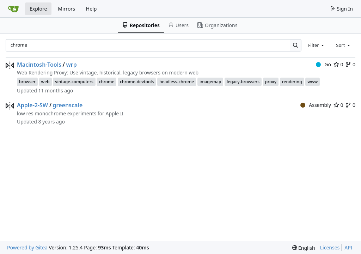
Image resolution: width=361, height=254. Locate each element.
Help (91, 8)
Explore (38, 8)
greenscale (68, 105)
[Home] (13, 8)
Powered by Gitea (27, 247)
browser (27, 82)
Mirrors (66, 8)
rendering (292, 82)
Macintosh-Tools (39, 64)
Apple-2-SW (32, 105)
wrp (71, 64)
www (312, 82)
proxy (270, 82)
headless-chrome (176, 82)
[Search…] (295, 45)
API (348, 247)
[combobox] (316, 45)
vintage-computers (74, 82)
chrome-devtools (137, 82)
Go (323, 64)
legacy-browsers (243, 82)
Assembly (315, 105)
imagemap (210, 82)
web (45, 82)
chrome (106, 82)
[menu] (303, 247)
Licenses (330, 247)
